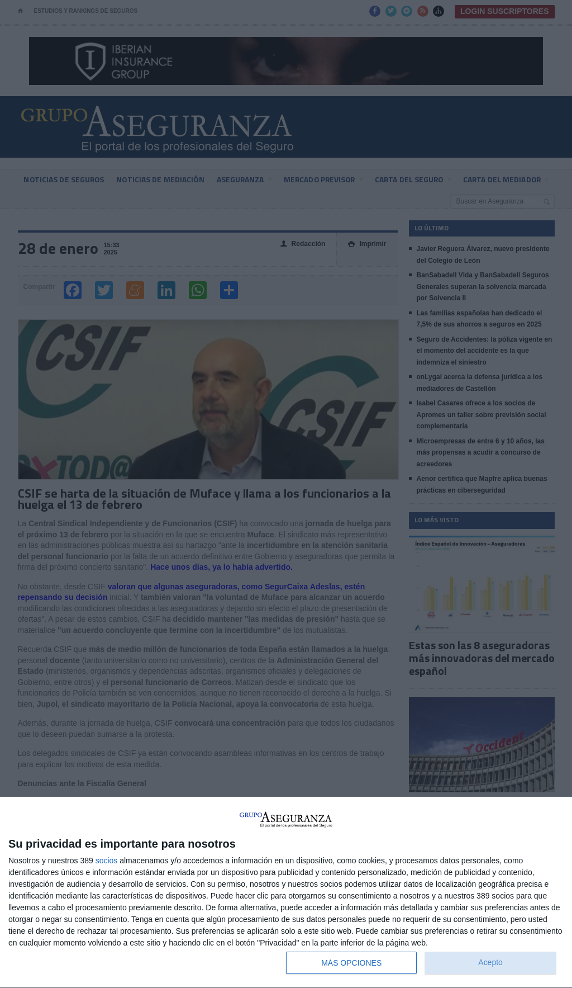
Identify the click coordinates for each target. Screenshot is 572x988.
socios (107, 860)
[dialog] (286, 892)
